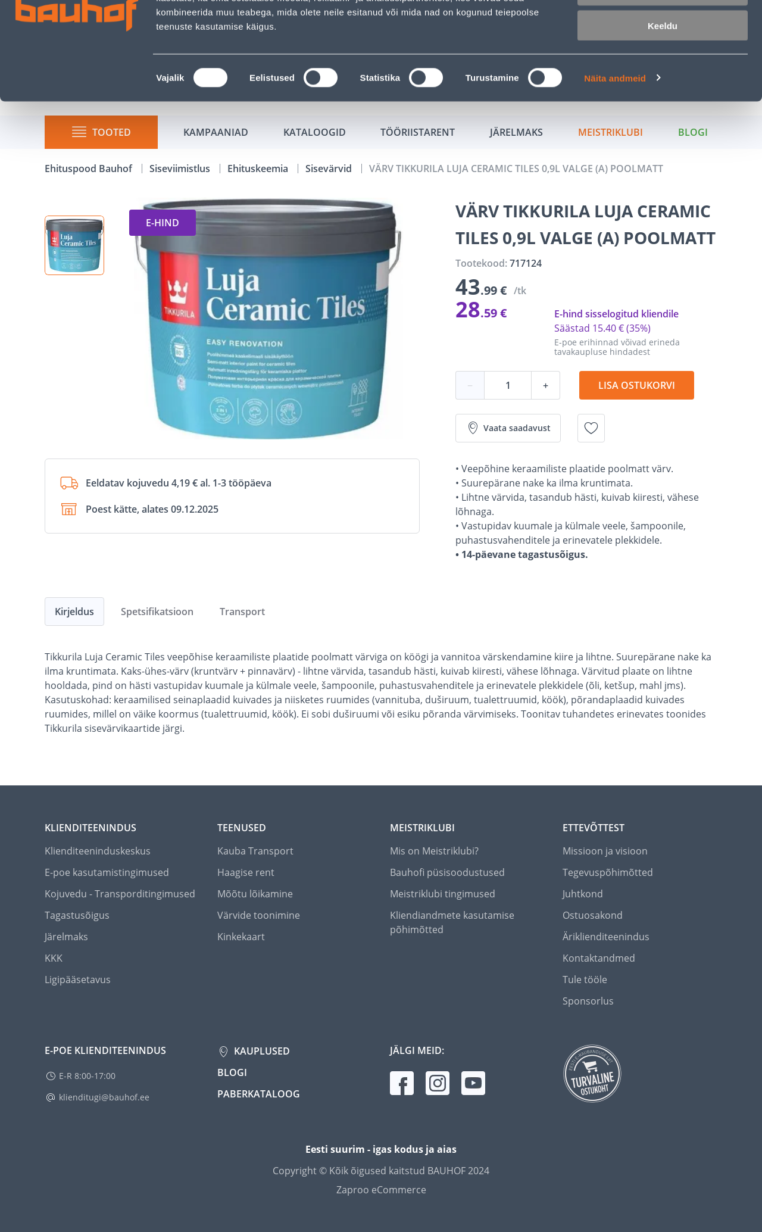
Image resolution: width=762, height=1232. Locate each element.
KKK (54, 958)
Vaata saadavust (508, 428)
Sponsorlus (588, 1001)
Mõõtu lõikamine (255, 893)
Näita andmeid (615, 152)
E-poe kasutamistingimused (107, 872)
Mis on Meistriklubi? (434, 850)
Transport (242, 611)
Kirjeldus (74, 611)
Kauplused (261, 1051)
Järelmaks (66, 936)
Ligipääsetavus (78, 979)
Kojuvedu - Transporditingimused (120, 893)
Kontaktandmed (599, 958)
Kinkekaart (241, 936)
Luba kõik (662, 29)
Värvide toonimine (258, 915)
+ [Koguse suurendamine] (545, 385)
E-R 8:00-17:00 (87, 1075)
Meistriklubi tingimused (442, 893)
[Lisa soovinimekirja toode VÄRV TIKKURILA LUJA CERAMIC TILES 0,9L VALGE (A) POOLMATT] (591, 428)
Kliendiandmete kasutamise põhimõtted (452, 922)
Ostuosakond (593, 915)
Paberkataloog (258, 1093)
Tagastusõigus (77, 915)
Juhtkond (583, 893)
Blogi (232, 1072)
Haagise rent (245, 872)
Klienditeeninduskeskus (98, 850)
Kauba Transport (255, 850)
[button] (74, 245)
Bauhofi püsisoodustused (447, 872)
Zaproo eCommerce (381, 1189)
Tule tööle (585, 979)
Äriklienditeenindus (606, 936)
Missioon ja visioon (605, 850)
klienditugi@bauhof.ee (104, 1097)
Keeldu (662, 100)
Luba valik (662, 65)
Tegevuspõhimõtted (608, 872)
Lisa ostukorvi (636, 385)
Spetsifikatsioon (157, 611)
